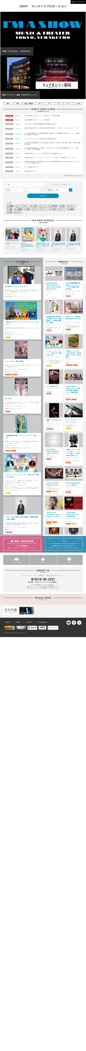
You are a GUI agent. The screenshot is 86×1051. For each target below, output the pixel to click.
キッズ (59, 103)
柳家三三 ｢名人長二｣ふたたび (53, 421)
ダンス (68, 103)
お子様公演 (54, 206)
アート (49, 103)
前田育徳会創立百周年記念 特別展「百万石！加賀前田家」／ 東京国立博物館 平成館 (53, 319)
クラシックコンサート (41, 209)
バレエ (44, 206)
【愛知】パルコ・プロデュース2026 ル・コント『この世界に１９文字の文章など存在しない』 (73, 452)
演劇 (10, 209)
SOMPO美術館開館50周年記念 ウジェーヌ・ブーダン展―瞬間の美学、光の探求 (73, 286)
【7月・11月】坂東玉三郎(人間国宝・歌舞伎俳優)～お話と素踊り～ (21, 518)
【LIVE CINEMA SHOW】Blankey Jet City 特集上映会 (72, 514)
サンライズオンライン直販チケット (60, 184)
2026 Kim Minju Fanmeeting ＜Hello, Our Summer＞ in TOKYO (54, 514)
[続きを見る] (24, 291)
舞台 (8, 103)
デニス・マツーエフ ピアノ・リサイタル (73, 421)
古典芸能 (19, 209)
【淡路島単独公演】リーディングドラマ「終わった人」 (21, 436)
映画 (68, 399)
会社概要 (7, 622)
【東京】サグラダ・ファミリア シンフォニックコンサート (22, 323)
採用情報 (18, 622)
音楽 (17, 103)
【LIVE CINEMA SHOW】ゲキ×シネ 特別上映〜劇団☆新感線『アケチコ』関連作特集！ (73, 389)
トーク (48, 522)
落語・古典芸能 (29, 103)
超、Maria (8, 398)
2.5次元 (54, 209)
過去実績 (29, 622)
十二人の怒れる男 (51, 386)
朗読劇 (11, 206)
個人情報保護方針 (42, 622)
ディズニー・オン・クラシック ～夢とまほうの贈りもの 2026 (22, 476)
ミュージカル (8, 374)
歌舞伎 (72, 209)
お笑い (68, 329)
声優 (10, 212)
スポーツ (40, 103)
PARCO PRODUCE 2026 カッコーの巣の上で (73, 484)
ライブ (48, 491)
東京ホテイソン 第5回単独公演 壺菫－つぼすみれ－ (73, 318)
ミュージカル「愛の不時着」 (15, 361)
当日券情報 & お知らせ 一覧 (74, 175)
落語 (28, 209)
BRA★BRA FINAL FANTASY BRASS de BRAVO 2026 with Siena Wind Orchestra (53, 286)
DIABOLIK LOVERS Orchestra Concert (52, 484)
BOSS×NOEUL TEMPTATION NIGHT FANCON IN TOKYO (52, 451)
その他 (78, 103)
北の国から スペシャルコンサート (16, 286)
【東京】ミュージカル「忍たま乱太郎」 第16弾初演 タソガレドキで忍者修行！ (73, 354)
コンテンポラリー (23, 206)
